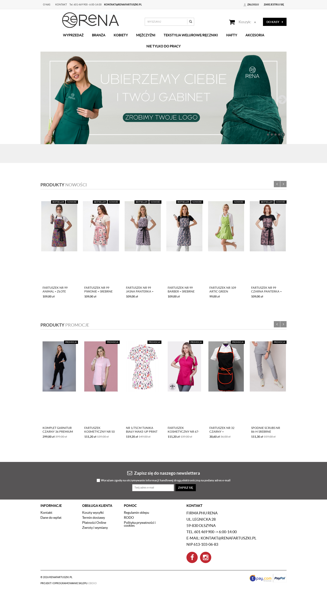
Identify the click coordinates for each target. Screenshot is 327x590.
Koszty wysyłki (93, 512)
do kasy (275, 22)
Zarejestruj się (274, 4)
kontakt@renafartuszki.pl (123, 4)
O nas (46, 4)
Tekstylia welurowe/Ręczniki (191, 35)
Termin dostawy (93, 517)
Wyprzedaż (73, 35)
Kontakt (61, 4)
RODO (129, 517)
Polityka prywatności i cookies (140, 524)
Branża (98, 35)
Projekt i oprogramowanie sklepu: (68, 583)
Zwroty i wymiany (95, 527)
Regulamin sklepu (136, 512)
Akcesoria (254, 35)
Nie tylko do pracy (163, 46)
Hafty (231, 35)
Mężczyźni (145, 35)
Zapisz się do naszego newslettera (163, 473)
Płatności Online (94, 522)
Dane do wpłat (51, 517)
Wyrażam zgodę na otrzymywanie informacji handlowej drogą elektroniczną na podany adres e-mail (165, 480)
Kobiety (121, 35)
